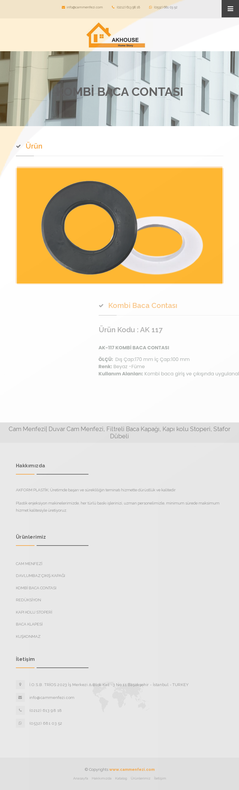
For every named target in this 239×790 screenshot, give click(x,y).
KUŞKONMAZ (28, 636)
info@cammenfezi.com (82, 7)
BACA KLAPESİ (29, 624)
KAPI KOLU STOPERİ (34, 612)
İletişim (160, 778)
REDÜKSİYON (28, 600)
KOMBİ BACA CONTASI (36, 588)
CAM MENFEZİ (29, 563)
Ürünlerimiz (141, 778)
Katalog (121, 778)
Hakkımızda (102, 778)
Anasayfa (80, 778)
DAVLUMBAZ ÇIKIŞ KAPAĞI (40, 575)
